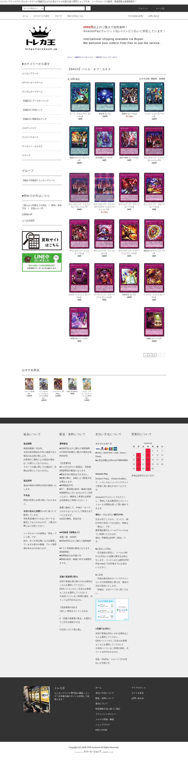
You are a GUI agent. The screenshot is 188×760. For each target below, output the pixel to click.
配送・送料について (104, 698)
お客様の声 (27, 214)
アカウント (141, 8)
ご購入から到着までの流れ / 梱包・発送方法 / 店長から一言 (42, 206)
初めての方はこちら (73, 16)
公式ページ (111, 589)
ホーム (25, 16)
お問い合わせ (152, 16)
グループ (56, 16)
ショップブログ (102, 724)
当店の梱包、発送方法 (71, 518)
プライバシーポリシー (105, 714)
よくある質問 (28, 220)
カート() (158, 8)
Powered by (94, 752)
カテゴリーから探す (39, 16)
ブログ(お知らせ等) (133, 16)
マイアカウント (138, 687)
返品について (101, 703)
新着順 (162, 79)
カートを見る (137, 693)
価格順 (154, 79)
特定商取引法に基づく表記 (107, 709)
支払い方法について (104, 693)
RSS (97, 730)
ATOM (104, 730)
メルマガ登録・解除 (104, 719)
